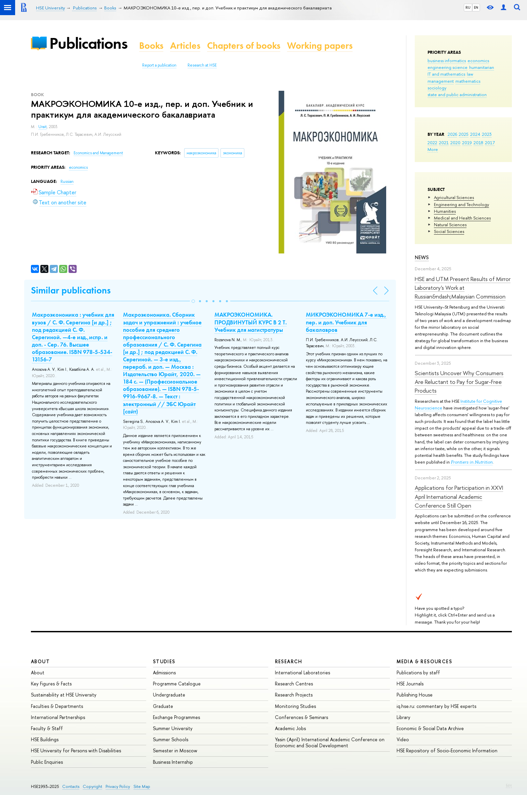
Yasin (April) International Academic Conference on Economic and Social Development (329, 742)
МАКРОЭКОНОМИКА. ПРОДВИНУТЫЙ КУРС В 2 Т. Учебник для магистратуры (250, 322)
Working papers (320, 45)
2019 (467, 143)
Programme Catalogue (177, 683)
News (422, 257)
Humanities (445, 211)
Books (151, 45)
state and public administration (457, 94)
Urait (42, 126)
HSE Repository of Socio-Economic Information (447, 750)
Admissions (164, 672)
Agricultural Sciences (454, 197)
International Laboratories (302, 672)
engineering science (448, 67)
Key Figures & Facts (51, 683)
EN (476, 7)
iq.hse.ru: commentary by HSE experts (436, 706)
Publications (88, 43)
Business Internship (173, 762)
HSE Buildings (44, 739)
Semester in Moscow (175, 750)
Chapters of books (243, 45)
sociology (437, 88)
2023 (487, 134)
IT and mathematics (446, 74)
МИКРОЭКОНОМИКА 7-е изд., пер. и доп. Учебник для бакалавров (346, 322)
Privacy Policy (118, 786)
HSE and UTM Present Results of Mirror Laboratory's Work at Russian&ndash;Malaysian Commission (463, 288)
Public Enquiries (47, 762)
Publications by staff (418, 672)
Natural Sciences (450, 225)
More (433, 149)
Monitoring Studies (295, 706)
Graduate (163, 706)
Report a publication (159, 65)
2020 (455, 143)
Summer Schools (170, 739)
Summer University (173, 728)
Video (403, 739)
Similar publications (71, 290)
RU (468, 7)
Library (403, 717)
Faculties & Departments (57, 706)
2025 (464, 134)
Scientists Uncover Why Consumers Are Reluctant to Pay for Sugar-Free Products (459, 382)
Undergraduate (169, 694)
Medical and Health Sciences (462, 218)
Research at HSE (202, 65)
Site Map (141, 786)
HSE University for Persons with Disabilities (76, 750)
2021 (444, 143)
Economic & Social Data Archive (430, 728)
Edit (509, 785)
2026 (452, 134)
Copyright (92, 786)
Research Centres (294, 683)
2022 (432, 143)
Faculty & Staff (47, 728)
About (40, 661)
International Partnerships (58, 717)
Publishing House (415, 694)
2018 (478, 143)
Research (288, 661)
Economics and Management (98, 153)
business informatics (447, 60)
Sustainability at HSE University (63, 694)
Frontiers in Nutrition (472, 462)
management (441, 81)
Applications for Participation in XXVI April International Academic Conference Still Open (459, 496)
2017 (490, 143)
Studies (164, 661)
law (470, 74)
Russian (67, 181)
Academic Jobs (290, 728)
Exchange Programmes (176, 717)
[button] (193, 301)
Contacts (70, 786)
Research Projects (294, 694)
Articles (185, 45)
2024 (475, 134)
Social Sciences (449, 231)
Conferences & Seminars (301, 717)
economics (478, 60)
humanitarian (481, 67)
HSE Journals (410, 683)
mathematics (467, 81)
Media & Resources (424, 661)
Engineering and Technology (461, 204)
